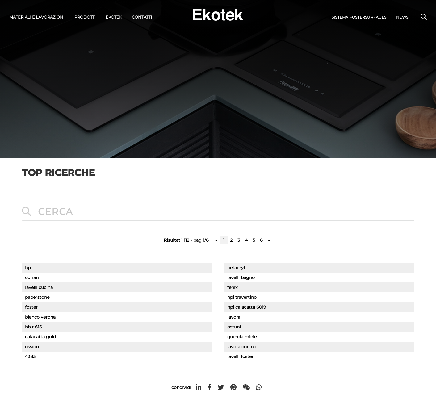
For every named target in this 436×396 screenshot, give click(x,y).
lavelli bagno (241, 277)
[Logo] (218, 14)
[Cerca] (424, 18)
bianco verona (40, 317)
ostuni (234, 327)
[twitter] (221, 387)
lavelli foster (240, 356)
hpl (28, 267)
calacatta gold (40, 337)
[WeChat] (246, 387)
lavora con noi (242, 346)
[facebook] (210, 387)
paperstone (37, 297)
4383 (30, 356)
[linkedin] (198, 387)
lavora (233, 317)
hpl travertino (242, 297)
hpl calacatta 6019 (246, 307)
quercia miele (242, 337)
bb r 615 (33, 327)
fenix (232, 287)
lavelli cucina (39, 287)
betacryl (236, 267)
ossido (32, 346)
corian (32, 277)
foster (31, 307)
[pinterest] (233, 387)
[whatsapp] (259, 387)
